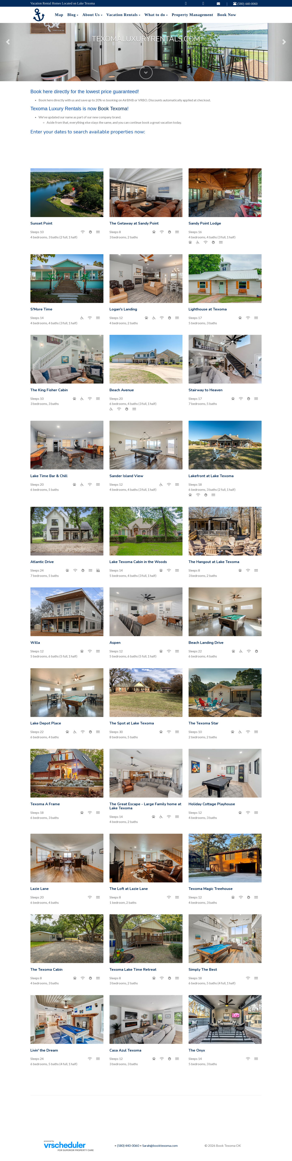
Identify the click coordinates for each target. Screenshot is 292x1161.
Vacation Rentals (122, 15)
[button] (7, 40)
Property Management (192, 15)
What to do (154, 15)
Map (59, 15)
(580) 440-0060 (245, 3)
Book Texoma (112, 108)
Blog (71, 15)
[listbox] (146, 40)
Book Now (226, 15)
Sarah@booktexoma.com (160, 1145)
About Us (91, 15)
